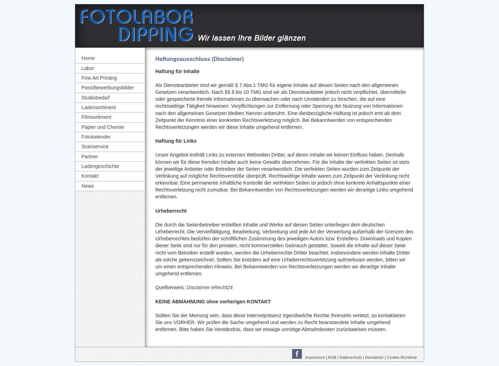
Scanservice (94, 146)
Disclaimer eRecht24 (210, 287)
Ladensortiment (98, 107)
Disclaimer (374, 357)
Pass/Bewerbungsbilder (107, 87)
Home (88, 58)
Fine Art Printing (99, 78)
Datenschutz (351, 357)
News (87, 186)
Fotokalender (96, 137)
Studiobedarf (95, 97)
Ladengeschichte (100, 166)
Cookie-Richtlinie (402, 357)
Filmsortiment (96, 117)
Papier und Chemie (102, 127)
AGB (332, 357)
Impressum (315, 357)
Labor (87, 68)
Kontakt (89, 176)
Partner (89, 156)
